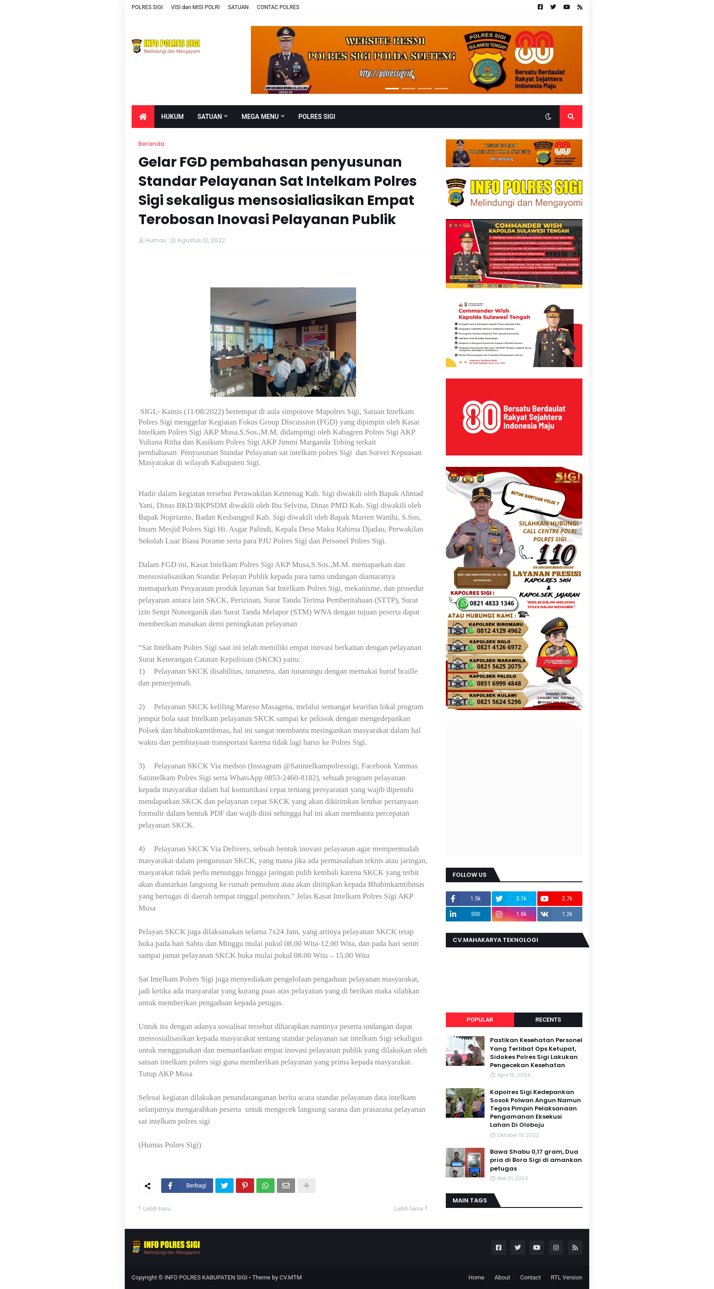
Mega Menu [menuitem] (260, 116)
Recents (548, 1019)
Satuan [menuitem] (209, 116)
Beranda (151, 143)
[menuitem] (143, 116)
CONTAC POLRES (278, 7)
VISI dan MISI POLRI (195, 7)
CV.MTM (291, 1277)
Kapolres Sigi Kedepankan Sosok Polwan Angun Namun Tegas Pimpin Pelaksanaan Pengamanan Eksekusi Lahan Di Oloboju (535, 1109)
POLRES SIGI (147, 7)
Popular (480, 1019)
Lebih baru (157, 1208)
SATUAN (238, 7)
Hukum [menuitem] (172, 116)
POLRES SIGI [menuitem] (316, 116)
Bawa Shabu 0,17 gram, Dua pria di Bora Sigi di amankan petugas (536, 1160)
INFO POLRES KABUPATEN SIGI (205, 1277)
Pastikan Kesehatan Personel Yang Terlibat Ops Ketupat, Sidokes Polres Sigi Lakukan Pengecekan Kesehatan (536, 1052)
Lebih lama (408, 1208)
